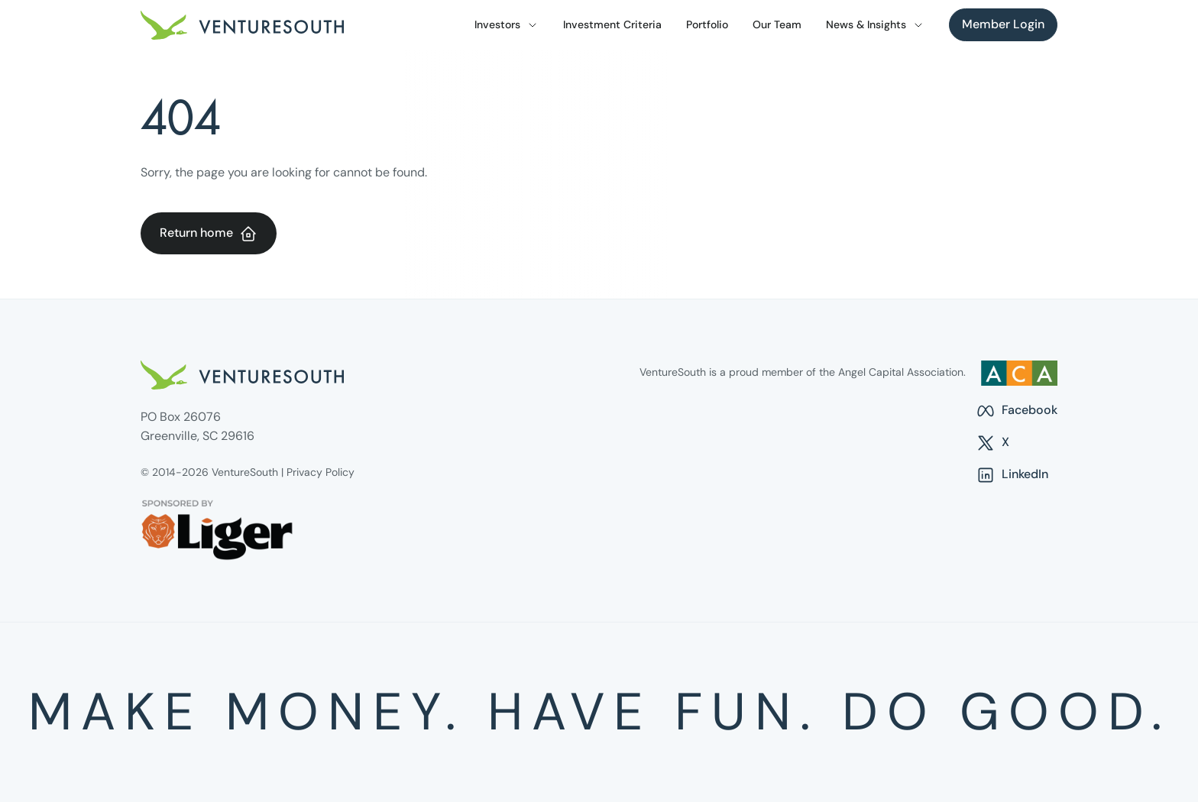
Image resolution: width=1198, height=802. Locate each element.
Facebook (1016, 411)
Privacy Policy (321, 472)
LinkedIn (1012, 475)
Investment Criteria (612, 24)
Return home (208, 234)
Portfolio (707, 24)
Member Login (1003, 24)
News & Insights (875, 24)
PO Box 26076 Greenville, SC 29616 (197, 426)
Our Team (777, 24)
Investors (506, 24)
